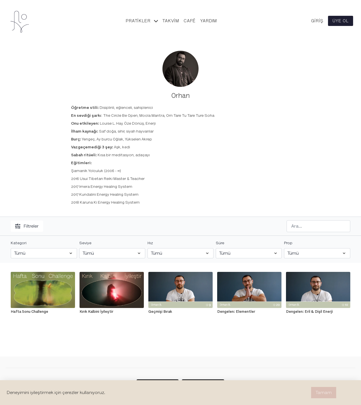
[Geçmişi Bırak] (180, 311)
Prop (288, 243)
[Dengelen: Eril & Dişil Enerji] (318, 311)
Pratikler (142, 21)
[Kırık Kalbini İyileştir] (112, 311)
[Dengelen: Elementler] (249, 311)
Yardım (208, 21)
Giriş (317, 21)
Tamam (324, 392)
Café (190, 21)
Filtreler (27, 226)
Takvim (170, 21)
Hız (150, 243)
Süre (220, 243)
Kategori (19, 243)
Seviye (85, 243)
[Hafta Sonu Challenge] (43, 311)
